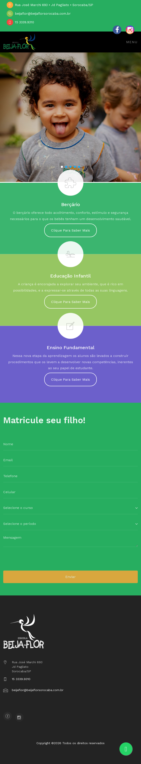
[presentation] (36, 562)
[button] (62, 167)
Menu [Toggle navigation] (132, 42)
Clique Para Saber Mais (70, 232)
